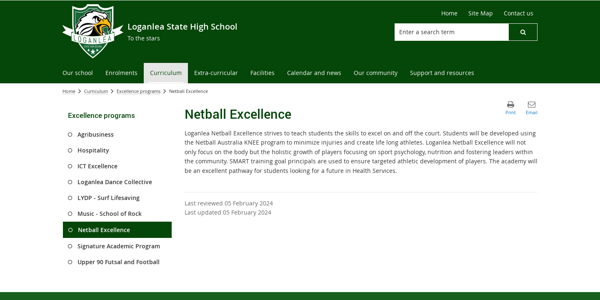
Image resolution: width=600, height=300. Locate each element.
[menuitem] (77, 73)
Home (68, 91)
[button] (523, 32)
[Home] (449, 13)
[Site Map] (480, 13)
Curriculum (96, 91)
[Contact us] (519, 13)
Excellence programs (138, 91)
